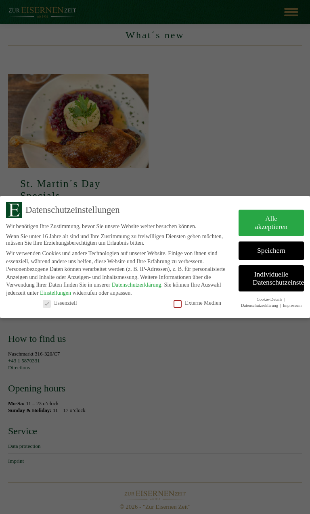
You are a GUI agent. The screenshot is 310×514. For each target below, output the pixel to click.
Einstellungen (55, 293)
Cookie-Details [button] (270, 299)
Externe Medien (197, 303)
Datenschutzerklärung (136, 285)
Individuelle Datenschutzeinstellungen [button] (278, 278)
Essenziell (60, 303)
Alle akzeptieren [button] (271, 222)
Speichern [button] (271, 250)
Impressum (292, 305)
